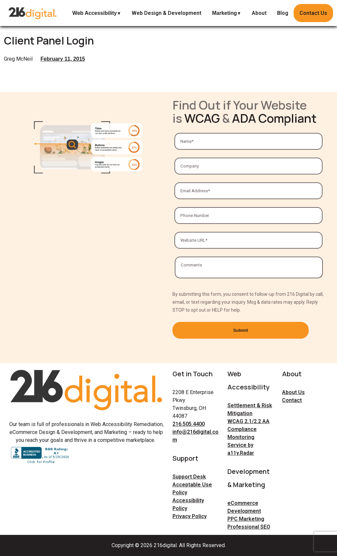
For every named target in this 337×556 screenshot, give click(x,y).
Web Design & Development (166, 13)
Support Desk (189, 477)
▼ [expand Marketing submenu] (239, 13)
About (259, 13)
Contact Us (313, 13)
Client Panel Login (49, 40)
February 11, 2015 (62, 59)
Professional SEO (248, 527)
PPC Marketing (245, 519)
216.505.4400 (188, 424)
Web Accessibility (94, 13)
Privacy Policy (189, 516)
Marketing (224, 13)
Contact (292, 400)
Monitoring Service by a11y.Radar (240, 445)
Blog (282, 13)
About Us (293, 392)
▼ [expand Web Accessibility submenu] (119, 13)
